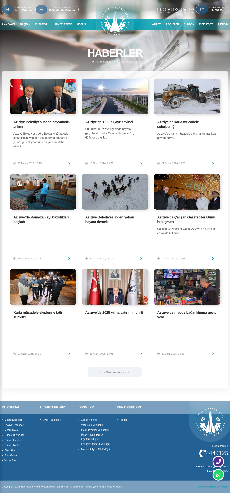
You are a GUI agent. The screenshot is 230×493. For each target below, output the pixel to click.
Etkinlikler (9, 450)
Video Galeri (11, 460)
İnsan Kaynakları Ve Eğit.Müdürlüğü (92, 437)
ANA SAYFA (8, 24)
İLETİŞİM (223, 24)
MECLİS (81, 24)
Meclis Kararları (13, 419)
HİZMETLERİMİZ (62, 24)
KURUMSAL (42, 24)
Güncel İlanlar (12, 445)
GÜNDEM (189, 24)
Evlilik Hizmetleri (52, 419)
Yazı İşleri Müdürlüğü (92, 425)
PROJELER (172, 24)
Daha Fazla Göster (115, 372)
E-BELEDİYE (206, 24)
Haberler (106, 62)
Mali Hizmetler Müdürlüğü (95, 430)
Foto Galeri (10, 455)
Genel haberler (127, 62)
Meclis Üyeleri (12, 430)
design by (213, 486)
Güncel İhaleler (12, 440)
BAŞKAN (25, 24)
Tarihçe (123, 419)
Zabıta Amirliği (89, 419)
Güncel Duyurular (14, 435)
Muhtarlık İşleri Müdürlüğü (95, 449)
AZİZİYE (156, 24)
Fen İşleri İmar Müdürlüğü (95, 444)
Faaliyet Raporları (14, 425)
